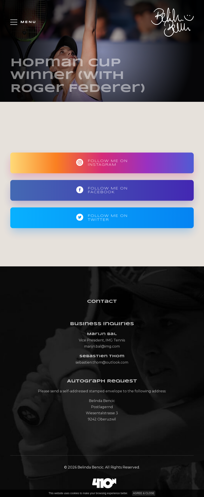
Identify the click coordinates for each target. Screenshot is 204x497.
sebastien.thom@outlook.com (102, 362)
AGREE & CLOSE (143, 493)
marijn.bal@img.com (102, 346)
